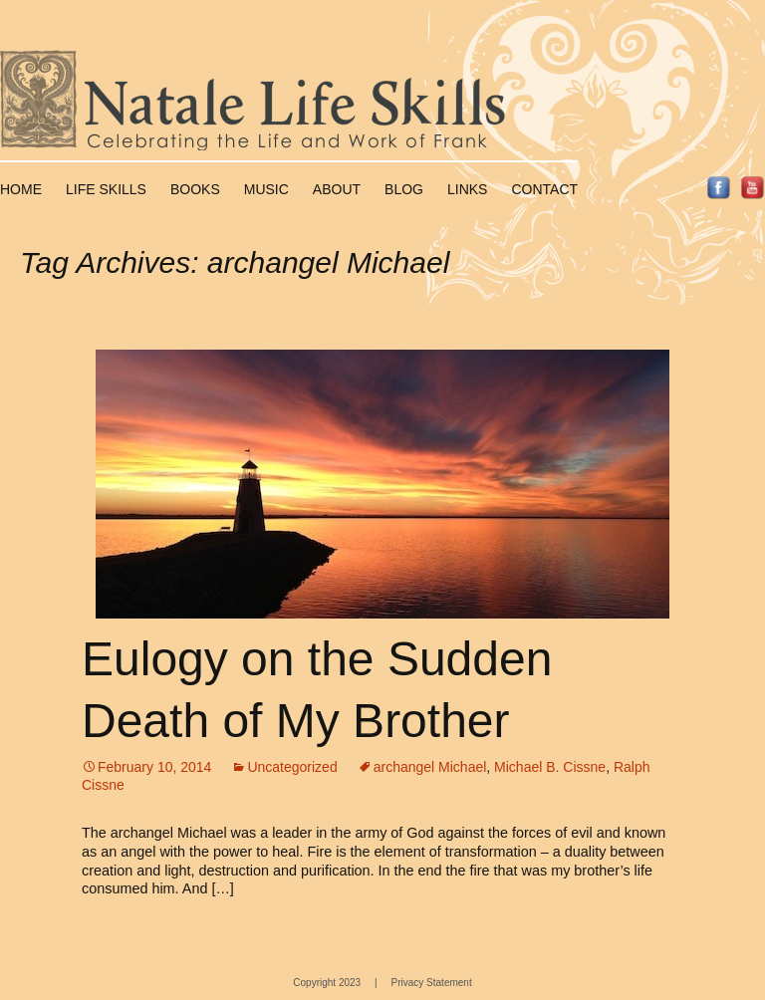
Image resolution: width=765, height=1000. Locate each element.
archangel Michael (430, 767)
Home (21, 189)
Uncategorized (292, 767)
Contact (544, 189)
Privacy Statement (431, 982)
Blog (403, 189)
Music (266, 189)
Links (467, 189)
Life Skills (106, 189)
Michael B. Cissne (550, 767)
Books (195, 189)
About (337, 189)
